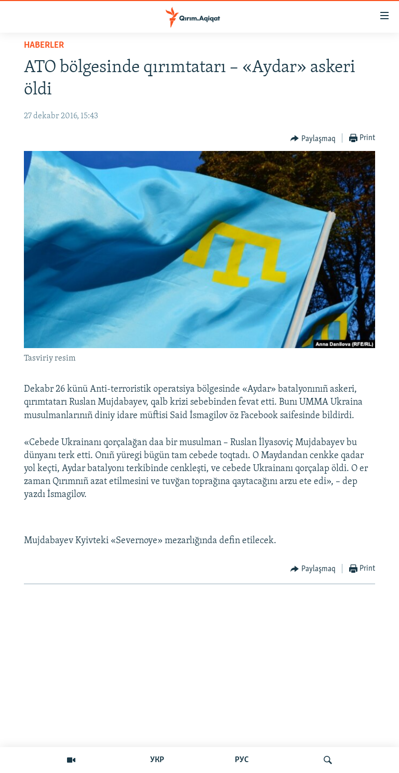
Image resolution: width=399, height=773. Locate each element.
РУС (242, 760)
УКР (157, 760)
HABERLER (44, 45)
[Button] (313, 138)
